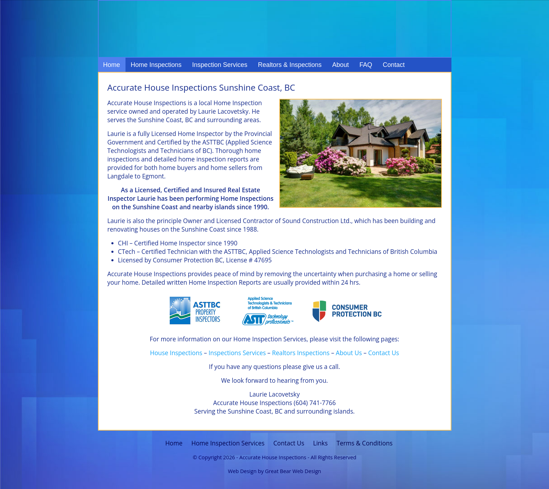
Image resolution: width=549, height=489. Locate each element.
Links (320, 443)
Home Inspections (156, 64)
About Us (349, 353)
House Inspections (176, 353)
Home (111, 64)
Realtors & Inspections (290, 64)
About (340, 64)
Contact (394, 64)
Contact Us (383, 353)
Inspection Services (219, 64)
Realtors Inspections (301, 353)
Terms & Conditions (365, 443)
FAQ (366, 64)
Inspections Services (237, 353)
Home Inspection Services (227, 443)
